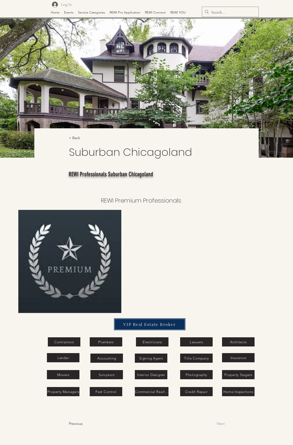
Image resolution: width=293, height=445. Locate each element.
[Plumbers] (106, 341)
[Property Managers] (63, 391)
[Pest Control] (106, 391)
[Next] (209, 423)
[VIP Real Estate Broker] (150, 324)
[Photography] (196, 374)
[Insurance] (238, 357)
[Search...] (230, 12)
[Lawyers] (196, 341)
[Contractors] (64, 341)
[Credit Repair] (196, 391)
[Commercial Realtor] (151, 391)
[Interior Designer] (151, 374)
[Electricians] (152, 341)
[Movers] (63, 374)
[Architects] (238, 341)
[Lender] (63, 357)
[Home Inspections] (238, 391)
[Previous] (87, 423)
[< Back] (84, 138)
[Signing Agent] (151, 358)
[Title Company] (196, 358)
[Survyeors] (106, 374)
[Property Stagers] (238, 374)
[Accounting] (106, 358)
